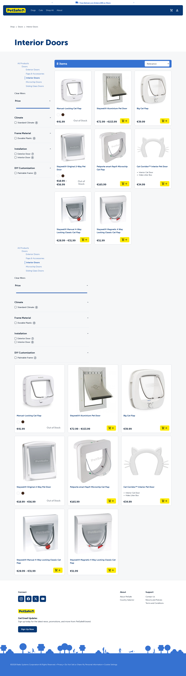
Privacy (60, 664)
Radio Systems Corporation (28, 664)
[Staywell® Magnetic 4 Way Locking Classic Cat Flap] (113, 218)
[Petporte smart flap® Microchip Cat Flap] (113, 158)
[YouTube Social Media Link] (43, 599)
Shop (12, 27)
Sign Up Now (27, 629)
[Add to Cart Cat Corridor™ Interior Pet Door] (164, 183)
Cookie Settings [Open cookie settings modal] (110, 664)
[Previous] (52, 3)
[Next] (133, 3)
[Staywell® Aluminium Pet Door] (113, 98)
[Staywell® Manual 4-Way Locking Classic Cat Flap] (73, 218)
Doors (20, 27)
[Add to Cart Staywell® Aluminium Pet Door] (124, 120)
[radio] (58, 114)
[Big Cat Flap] (153, 98)
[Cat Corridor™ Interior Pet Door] (153, 158)
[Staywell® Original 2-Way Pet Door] (73, 158)
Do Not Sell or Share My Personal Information (83, 664)
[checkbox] (15, 123)
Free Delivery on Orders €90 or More (95, 3)
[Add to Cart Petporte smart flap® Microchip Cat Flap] (124, 183)
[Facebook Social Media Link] (28, 599)
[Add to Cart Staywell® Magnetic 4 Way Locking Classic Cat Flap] (124, 239)
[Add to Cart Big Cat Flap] (164, 120)
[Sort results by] (157, 64)
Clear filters (19, 93)
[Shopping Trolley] (171, 10)
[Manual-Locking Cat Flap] (73, 98)
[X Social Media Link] (36, 599)
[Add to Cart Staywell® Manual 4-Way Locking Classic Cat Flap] (84, 239)
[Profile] (177, 10)
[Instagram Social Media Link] (21, 599)
